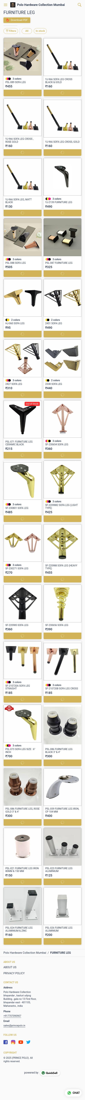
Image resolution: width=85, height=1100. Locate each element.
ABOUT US (9, 967)
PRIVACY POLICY (14, 973)
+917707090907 (12, 1015)
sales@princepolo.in (14, 1025)
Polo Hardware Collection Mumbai (41, 5)
